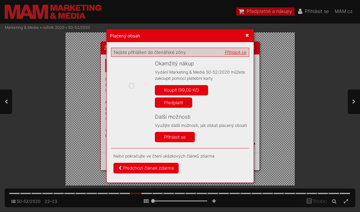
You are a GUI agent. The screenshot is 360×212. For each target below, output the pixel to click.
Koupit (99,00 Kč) (181, 90)
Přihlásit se (236, 52)
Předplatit (173, 102)
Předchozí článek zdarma (146, 168)
